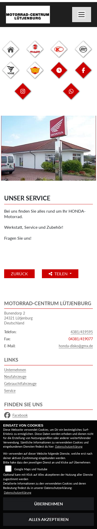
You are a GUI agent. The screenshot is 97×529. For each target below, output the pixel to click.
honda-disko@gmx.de (76, 346)
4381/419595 (82, 332)
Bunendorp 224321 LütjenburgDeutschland (18, 318)
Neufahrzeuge (15, 376)
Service (10, 390)
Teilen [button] (59, 273)
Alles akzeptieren (49, 519)
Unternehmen (15, 370)
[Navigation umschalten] (81, 14)
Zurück (19, 273)
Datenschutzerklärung (69, 446)
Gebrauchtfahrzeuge (20, 383)
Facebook (16, 415)
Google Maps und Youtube (30, 469)
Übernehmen (48, 503)
